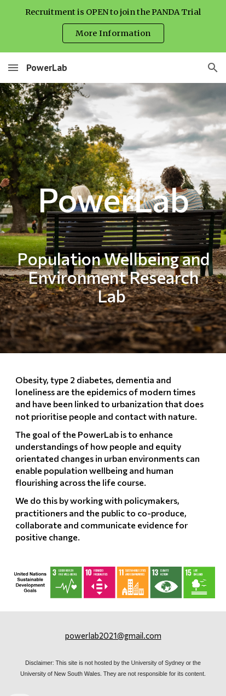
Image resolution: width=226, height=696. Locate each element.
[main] (113, 218)
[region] (113, 26)
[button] (13, 67)
